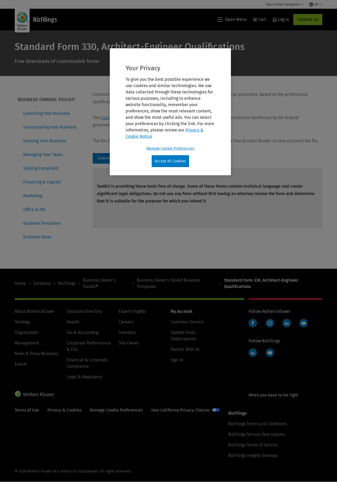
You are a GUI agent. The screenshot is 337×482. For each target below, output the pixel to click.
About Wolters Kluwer (35, 311)
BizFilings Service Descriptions (256, 434)
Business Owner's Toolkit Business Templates (168, 283)
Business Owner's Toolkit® (99, 283)
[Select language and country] (315, 4)
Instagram (270, 323)
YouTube (303, 323)
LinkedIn (287, 323)
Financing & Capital (42, 182)
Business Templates (42, 223)
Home (20, 283)
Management (27, 343)
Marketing (32, 195)
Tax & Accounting (82, 332)
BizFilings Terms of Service (253, 444)
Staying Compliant (40, 168)
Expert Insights (132, 311)
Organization (26, 332)
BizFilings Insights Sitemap (252, 455)
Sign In (177, 359)
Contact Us (308, 19)
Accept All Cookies (170, 161)
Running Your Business (44, 140)
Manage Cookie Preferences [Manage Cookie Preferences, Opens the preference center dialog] (170, 148)
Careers (126, 321)
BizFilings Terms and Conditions (257, 423)
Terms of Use (27, 410)
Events (21, 364)
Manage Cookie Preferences (116, 410)
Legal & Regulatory (84, 376)
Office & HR (34, 209)
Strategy (22, 321)
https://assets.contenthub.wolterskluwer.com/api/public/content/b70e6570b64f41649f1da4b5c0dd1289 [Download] (109, 158)
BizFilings (67, 283)
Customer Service (187, 321)
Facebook (253, 323)
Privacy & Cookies (64, 410)
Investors (127, 332)
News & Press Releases (36, 353)
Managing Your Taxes (43, 154)
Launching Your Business (46, 113)
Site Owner (129, 343)
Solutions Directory (84, 311)
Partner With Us (185, 349)
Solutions (42, 283)
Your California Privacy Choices (180, 410)
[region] (170, 112)
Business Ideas (37, 236)
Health (73, 321)
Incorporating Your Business (49, 127)
